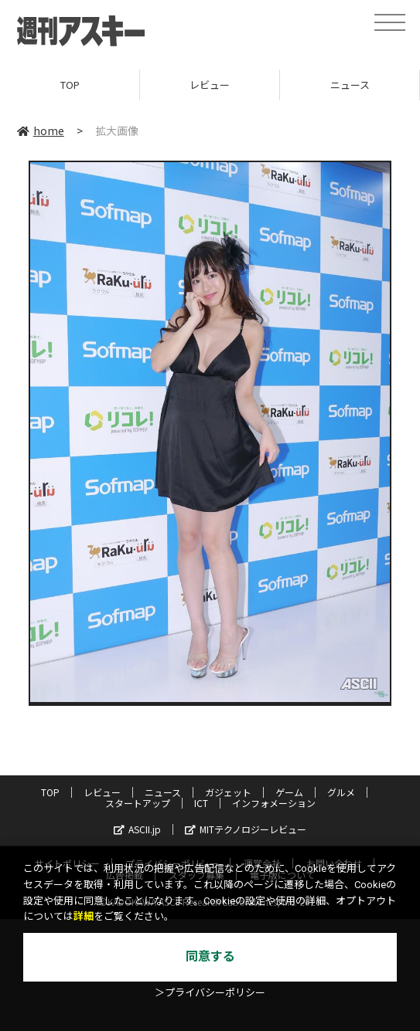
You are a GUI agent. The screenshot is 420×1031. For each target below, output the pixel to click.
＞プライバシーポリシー (210, 993)
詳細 (83, 916)
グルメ (341, 792)
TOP (70, 84)
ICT (201, 802)
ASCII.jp (137, 829)
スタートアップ (137, 802)
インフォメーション (274, 802)
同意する (210, 956)
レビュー (210, 84)
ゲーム (289, 792)
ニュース (350, 84)
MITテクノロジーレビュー (245, 829)
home (40, 130)
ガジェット (228, 792)
